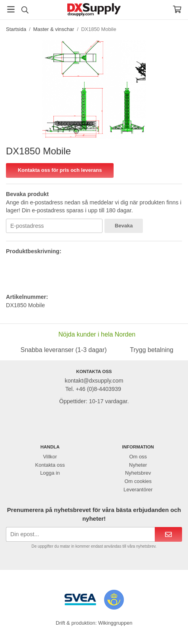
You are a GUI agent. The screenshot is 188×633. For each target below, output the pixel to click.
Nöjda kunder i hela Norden (96, 334)
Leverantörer (137, 490)
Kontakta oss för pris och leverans (60, 170)
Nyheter (138, 465)
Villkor (50, 457)
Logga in (50, 473)
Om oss (138, 457)
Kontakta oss (50, 465)
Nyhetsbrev (138, 473)
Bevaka (124, 226)
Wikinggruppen (115, 623)
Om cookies (138, 481)
